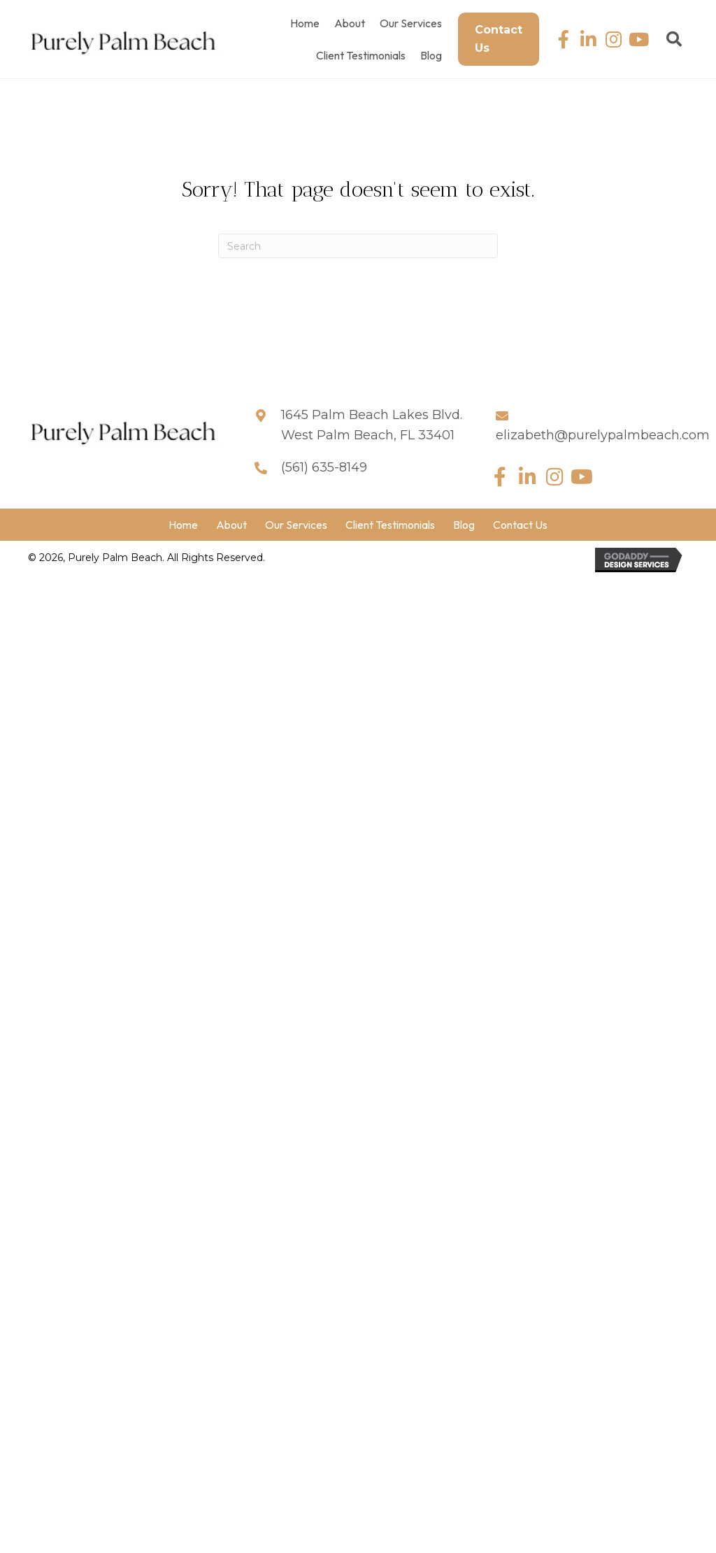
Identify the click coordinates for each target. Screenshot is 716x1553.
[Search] (358, 246)
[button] (563, 39)
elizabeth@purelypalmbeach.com (603, 435)
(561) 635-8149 (324, 467)
